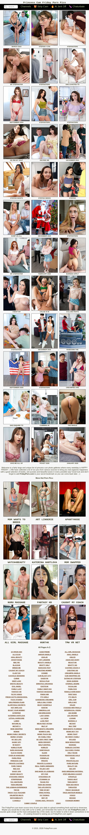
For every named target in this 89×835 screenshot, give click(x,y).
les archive (72, 719)
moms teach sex (44, 738)
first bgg (72, 698)
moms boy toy (72, 735)
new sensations (72, 746)
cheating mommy (44, 674)
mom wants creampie (44, 732)
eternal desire (72, 687)
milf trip (72, 730)
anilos (72, 661)
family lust (16, 692)
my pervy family (72, 740)
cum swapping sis (72, 679)
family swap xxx (44, 692)
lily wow (44, 722)
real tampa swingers (44, 769)
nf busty (17, 748)
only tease (72, 756)
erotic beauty (16, 687)
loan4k (72, 722)
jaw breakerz (44, 716)
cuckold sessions (16, 679)
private (44, 764)
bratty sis (72, 669)
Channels (26, 7)
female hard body (72, 695)
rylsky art (44, 772)
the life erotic (44, 791)
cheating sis (72, 674)
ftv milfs (72, 700)
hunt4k (44, 711)
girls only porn (44, 706)
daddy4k (44, 682)
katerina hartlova (16, 719)
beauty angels (44, 666)
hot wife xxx (16, 711)
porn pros (16, 761)
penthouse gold (72, 759)
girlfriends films (16, 706)
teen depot (72, 785)
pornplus (44, 761)
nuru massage (16, 754)
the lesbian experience (16, 791)
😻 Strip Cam (41, 7)
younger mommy (72, 804)
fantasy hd (16, 695)
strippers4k (16, 783)
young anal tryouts (44, 804)
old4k (44, 756)
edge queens (72, 684)
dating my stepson (72, 682)
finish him (44, 698)
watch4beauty (16, 801)
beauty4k (72, 666)
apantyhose (16, 663)
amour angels (44, 658)
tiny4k (16, 793)
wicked (72, 801)
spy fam (44, 777)
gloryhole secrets (16, 708)
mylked (72, 743)
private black (72, 764)
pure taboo (16, 769)
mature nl (16, 727)
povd (72, 761)
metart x (17, 730)
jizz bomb (72, 716)
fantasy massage (44, 695)
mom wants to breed (72, 732)
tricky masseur (72, 793)
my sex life (16, 743)
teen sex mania (44, 788)
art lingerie (44, 663)
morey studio (16, 740)
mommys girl (44, 735)
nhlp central (44, 748)
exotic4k (44, 690)
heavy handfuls (44, 708)
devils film (44, 684)
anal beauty (16, 661)
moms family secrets (16, 738)
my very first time (45, 743)
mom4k (16, 735)
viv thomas (44, 799)
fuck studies (16, 703)
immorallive (44, 714)
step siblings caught (72, 777)
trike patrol (44, 796)
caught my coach (16, 674)
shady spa (16, 775)
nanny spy (16, 746)
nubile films (16, 751)
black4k (16, 669)
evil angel (16, 690)
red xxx (16, 772)
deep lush (16, 684)
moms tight (72, 738)
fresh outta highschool (17, 700)
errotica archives (44, 687)
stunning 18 (44, 783)
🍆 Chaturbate (77, 7)
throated (72, 791)
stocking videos (16, 780)
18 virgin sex (16, 655)
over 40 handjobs (16, 759)
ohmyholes (44, 754)
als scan (17, 658)
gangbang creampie (44, 703)
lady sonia (44, 719)
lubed (16, 724)
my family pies (44, 740)
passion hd (44, 759)
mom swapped (16, 732)
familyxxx (72, 692)
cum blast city (44, 679)
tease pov (44, 785)
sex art (72, 772)
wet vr (44, 801)
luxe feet (44, 724)
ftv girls (44, 700)
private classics (44, 767)
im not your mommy (16, 714)
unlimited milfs (16, 799)
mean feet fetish (44, 727)
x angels (17, 804)
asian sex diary (72, 663)
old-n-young (16, 756)
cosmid (44, 676)
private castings (16, 767)
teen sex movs (72, 788)
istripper (16, 716)
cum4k (16, 682)
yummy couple (30, 807)
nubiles (44, 751)
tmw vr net (44, 793)
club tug (17, 676)
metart (72, 727)
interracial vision (72, 714)
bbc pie (16, 666)
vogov (72, 799)
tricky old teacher (16, 796)
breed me (16, 671)
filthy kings (16, 698)
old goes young (72, 754)
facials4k (72, 690)
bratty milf (44, 669)
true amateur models (72, 796)
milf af (44, 730)
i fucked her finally (73, 711)
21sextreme (44, 655)
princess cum (17, 764)
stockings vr (45, 780)
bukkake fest (44, 671)
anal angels (72, 658)
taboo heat (72, 783)
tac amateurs (16, 785)
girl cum (72, 703)
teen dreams (16, 788)
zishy (58, 807)
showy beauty (16, 777)
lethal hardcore (16, 722)
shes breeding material (72, 775)
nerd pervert (44, 746)
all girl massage (72, 655)
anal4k (44, 661)
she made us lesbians (44, 775)
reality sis (72, 769)
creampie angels (72, 676)
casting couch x (72, 671)
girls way (72, 706)
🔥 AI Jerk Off (58, 7)
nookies (72, 748)
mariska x (72, 724)
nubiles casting (72, 751)
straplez (72, 780)
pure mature (72, 767)
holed (72, 708)
